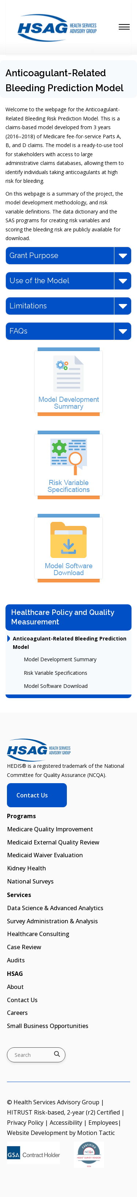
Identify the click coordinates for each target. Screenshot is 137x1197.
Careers (17, 1013)
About (15, 987)
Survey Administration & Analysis (52, 921)
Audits (16, 960)
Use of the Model (68, 281)
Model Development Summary (60, 659)
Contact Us (32, 795)
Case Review (24, 947)
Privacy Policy (25, 1123)
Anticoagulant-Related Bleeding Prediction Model (69, 642)
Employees (103, 1123)
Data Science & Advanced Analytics (55, 908)
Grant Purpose (68, 256)
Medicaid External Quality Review (53, 842)
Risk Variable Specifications (55, 672)
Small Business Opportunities (47, 1026)
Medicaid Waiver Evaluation (45, 855)
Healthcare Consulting (38, 934)
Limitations (68, 306)
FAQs (68, 331)
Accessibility (66, 1123)
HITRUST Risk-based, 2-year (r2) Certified (63, 1112)
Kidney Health (26, 868)
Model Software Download (56, 685)
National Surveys (30, 881)
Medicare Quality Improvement (50, 829)
